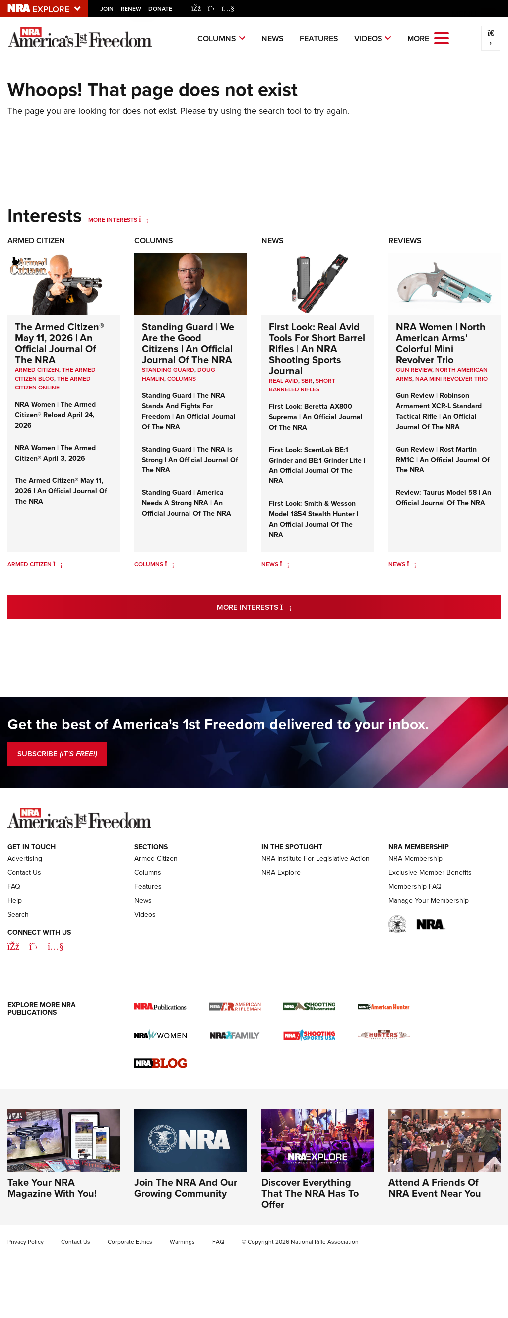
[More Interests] (143, 219)
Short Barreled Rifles (302, 385)
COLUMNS (181, 378)
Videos (368, 38)
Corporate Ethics (130, 1242)
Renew (131, 8)
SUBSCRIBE (57, 753)
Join (107, 8)
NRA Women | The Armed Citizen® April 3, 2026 (55, 453)
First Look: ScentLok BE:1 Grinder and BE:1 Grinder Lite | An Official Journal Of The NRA (317, 465)
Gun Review (414, 369)
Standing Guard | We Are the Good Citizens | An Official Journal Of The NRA (188, 343)
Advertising (24, 858)
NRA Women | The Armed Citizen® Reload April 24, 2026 (55, 415)
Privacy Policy (25, 1242)
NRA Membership (415, 858)
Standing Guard (168, 369)
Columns (216, 38)
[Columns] (169, 564)
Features (319, 38)
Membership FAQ (415, 886)
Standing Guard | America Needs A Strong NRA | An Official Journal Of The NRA (186, 503)
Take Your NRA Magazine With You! (52, 1188)
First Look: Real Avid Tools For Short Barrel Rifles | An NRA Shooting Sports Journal (317, 348)
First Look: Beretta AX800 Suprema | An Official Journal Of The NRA (316, 417)
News (272, 38)
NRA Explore (281, 872)
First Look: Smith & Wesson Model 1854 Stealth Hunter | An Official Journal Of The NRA (313, 519)
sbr (307, 380)
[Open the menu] (441, 37)
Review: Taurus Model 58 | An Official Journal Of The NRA (443, 497)
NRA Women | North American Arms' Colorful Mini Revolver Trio (441, 343)
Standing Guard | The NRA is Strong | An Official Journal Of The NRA (190, 459)
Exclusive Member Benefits (430, 872)
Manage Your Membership (428, 900)
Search (18, 914)
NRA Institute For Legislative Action (315, 858)
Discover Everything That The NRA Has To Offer (310, 1193)
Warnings (182, 1242)
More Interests (112, 219)
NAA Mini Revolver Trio (451, 378)
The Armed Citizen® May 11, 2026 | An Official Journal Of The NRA (59, 343)
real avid (283, 380)
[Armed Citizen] (58, 564)
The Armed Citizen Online (53, 383)
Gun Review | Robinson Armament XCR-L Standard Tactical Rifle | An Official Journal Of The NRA (439, 411)
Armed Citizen (36, 240)
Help (14, 900)
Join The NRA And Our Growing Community (185, 1188)
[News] (284, 564)
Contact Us (24, 872)
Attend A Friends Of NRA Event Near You (434, 1188)
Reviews (405, 240)
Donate (160, 8)
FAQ (13, 886)
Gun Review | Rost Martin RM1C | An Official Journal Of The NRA (443, 459)
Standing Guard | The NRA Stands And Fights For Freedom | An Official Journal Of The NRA (189, 411)
